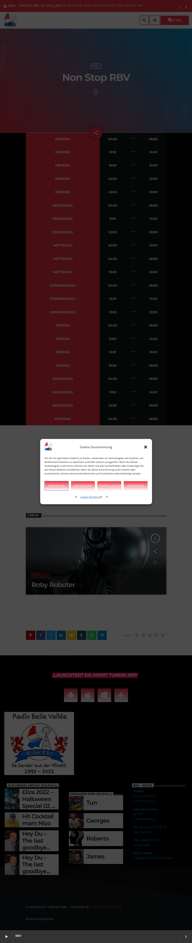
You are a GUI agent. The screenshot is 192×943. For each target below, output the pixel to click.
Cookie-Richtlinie (91, 497)
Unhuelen (56, 486)
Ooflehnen (83, 486)
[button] (146, 447)
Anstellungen (110, 486)
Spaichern (135, 486)
